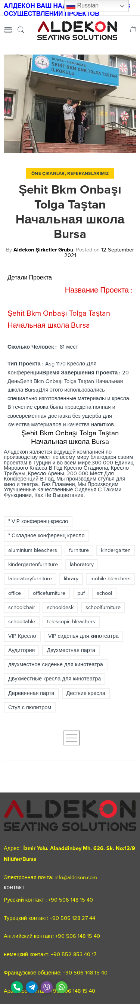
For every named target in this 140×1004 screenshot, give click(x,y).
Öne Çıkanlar (48, 173)
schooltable (21, 621)
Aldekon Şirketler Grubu (43, 250)
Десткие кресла (86, 693)
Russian (82, 5)
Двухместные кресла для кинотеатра (54, 679)
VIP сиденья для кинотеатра (83, 636)
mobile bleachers (110, 578)
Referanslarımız (88, 173)
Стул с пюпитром (29, 707)
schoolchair (21, 607)
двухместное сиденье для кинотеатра (55, 664)
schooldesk (60, 607)
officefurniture (49, 593)
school (104, 593)
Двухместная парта (71, 650)
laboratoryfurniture (30, 578)
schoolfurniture (103, 607)
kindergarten (116, 550)
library (71, 578)
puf (81, 593)
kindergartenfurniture (33, 564)
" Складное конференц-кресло (46, 535)
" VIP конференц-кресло (38, 521)
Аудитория (21, 650)
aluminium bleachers (32, 550)
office (14, 593)
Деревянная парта (31, 693)
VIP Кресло (22, 636)
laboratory (82, 564)
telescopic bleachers (71, 621)
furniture (79, 550)
